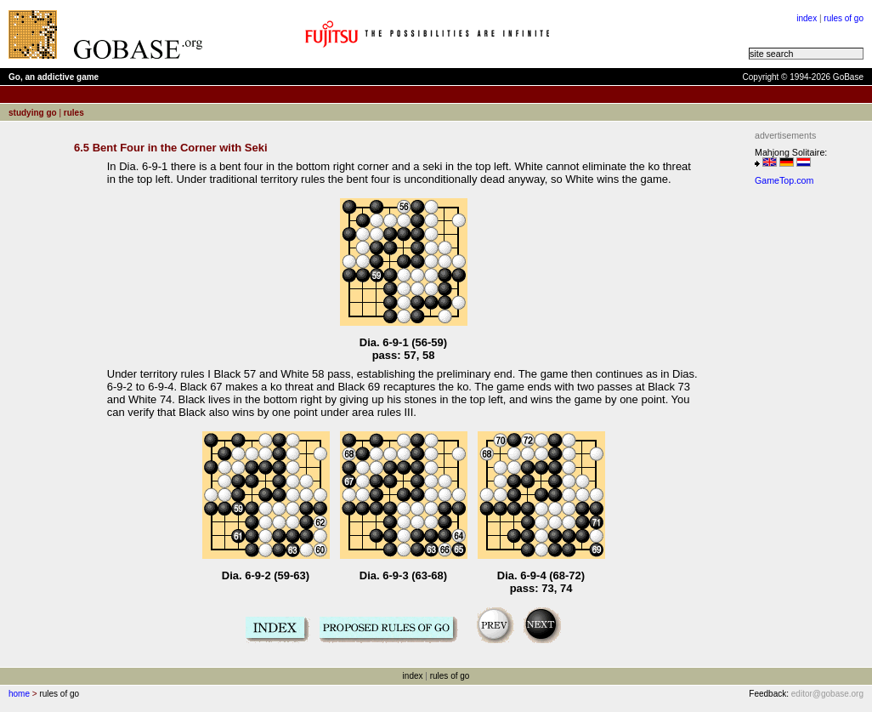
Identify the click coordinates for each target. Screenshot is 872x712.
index (806, 18)
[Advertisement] (806, 447)
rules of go (844, 18)
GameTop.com (784, 180)
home (19, 693)
